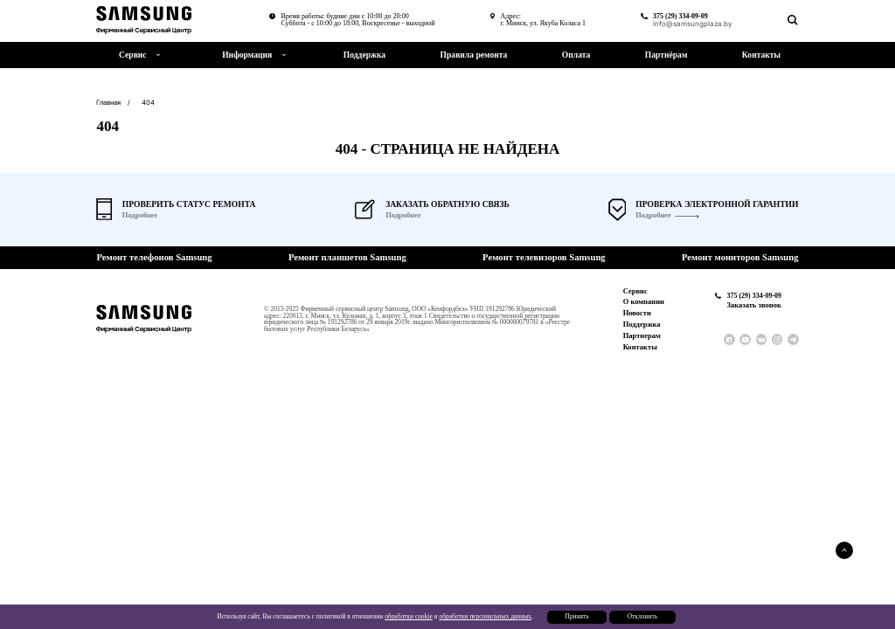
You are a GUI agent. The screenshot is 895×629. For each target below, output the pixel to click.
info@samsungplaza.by (692, 23)
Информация (247, 54)
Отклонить (642, 616)
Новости (637, 312)
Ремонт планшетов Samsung (347, 257)
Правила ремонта (474, 54)
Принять (576, 616)
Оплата (576, 54)
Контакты (761, 54)
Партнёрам (666, 54)
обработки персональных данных (485, 616)
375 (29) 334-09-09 (680, 16)
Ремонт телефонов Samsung (154, 257)
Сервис (635, 291)
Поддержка (364, 54)
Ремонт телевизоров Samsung (544, 257)
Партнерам (642, 335)
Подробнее (653, 215)
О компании (643, 301)
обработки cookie (409, 616)
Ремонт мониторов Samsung (740, 257)
